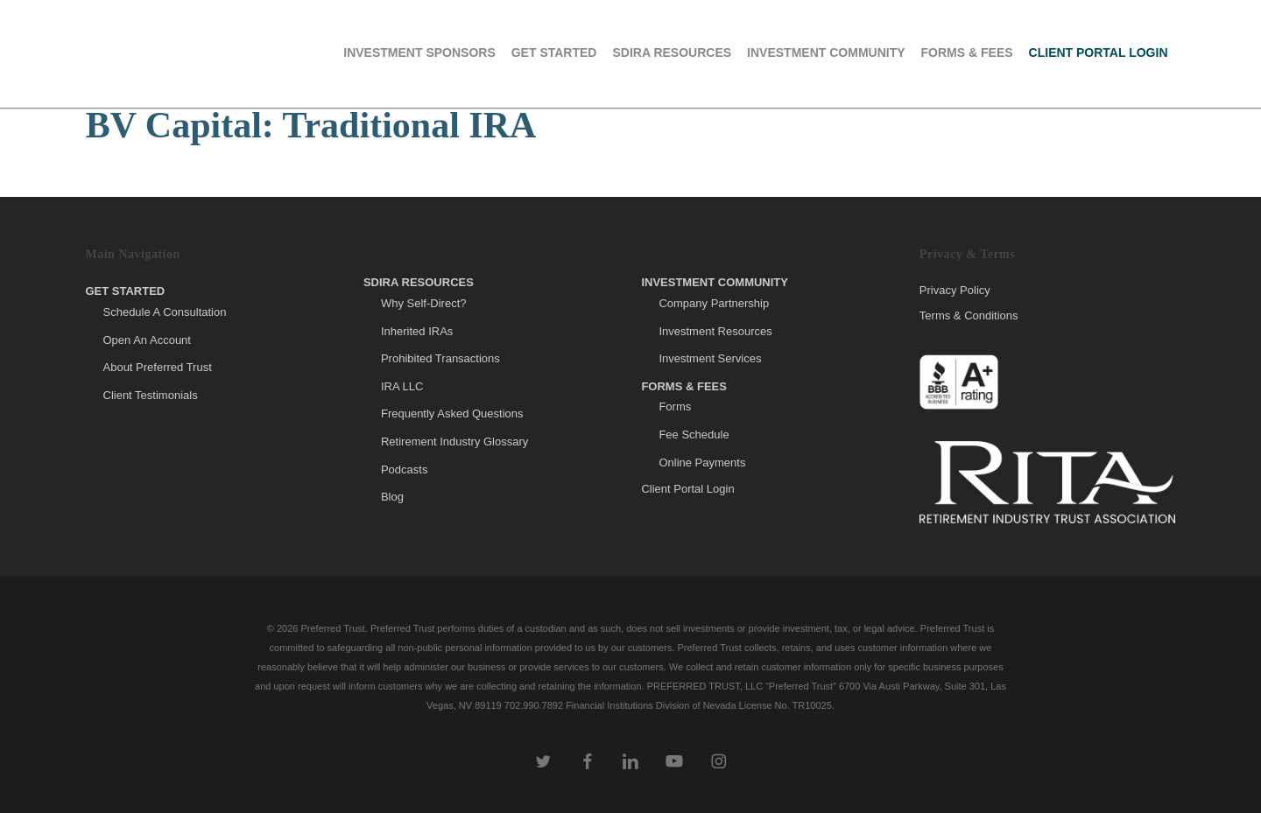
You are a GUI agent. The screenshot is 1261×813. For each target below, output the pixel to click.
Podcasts (404, 469)
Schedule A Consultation (165, 312)
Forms (675, 406)
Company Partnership (714, 303)
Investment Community (714, 282)
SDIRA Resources (418, 282)
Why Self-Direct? (424, 303)
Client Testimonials (150, 395)
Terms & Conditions (968, 315)
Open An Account (147, 340)
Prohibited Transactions (440, 358)
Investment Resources (715, 331)
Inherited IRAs (417, 331)
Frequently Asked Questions (452, 413)
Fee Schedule (694, 434)
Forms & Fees (684, 386)
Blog (392, 496)
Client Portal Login (687, 488)
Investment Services (710, 358)
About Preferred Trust (157, 367)
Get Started (126, 291)
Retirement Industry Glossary (454, 441)
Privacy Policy (954, 290)
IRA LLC (402, 386)
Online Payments (702, 462)
